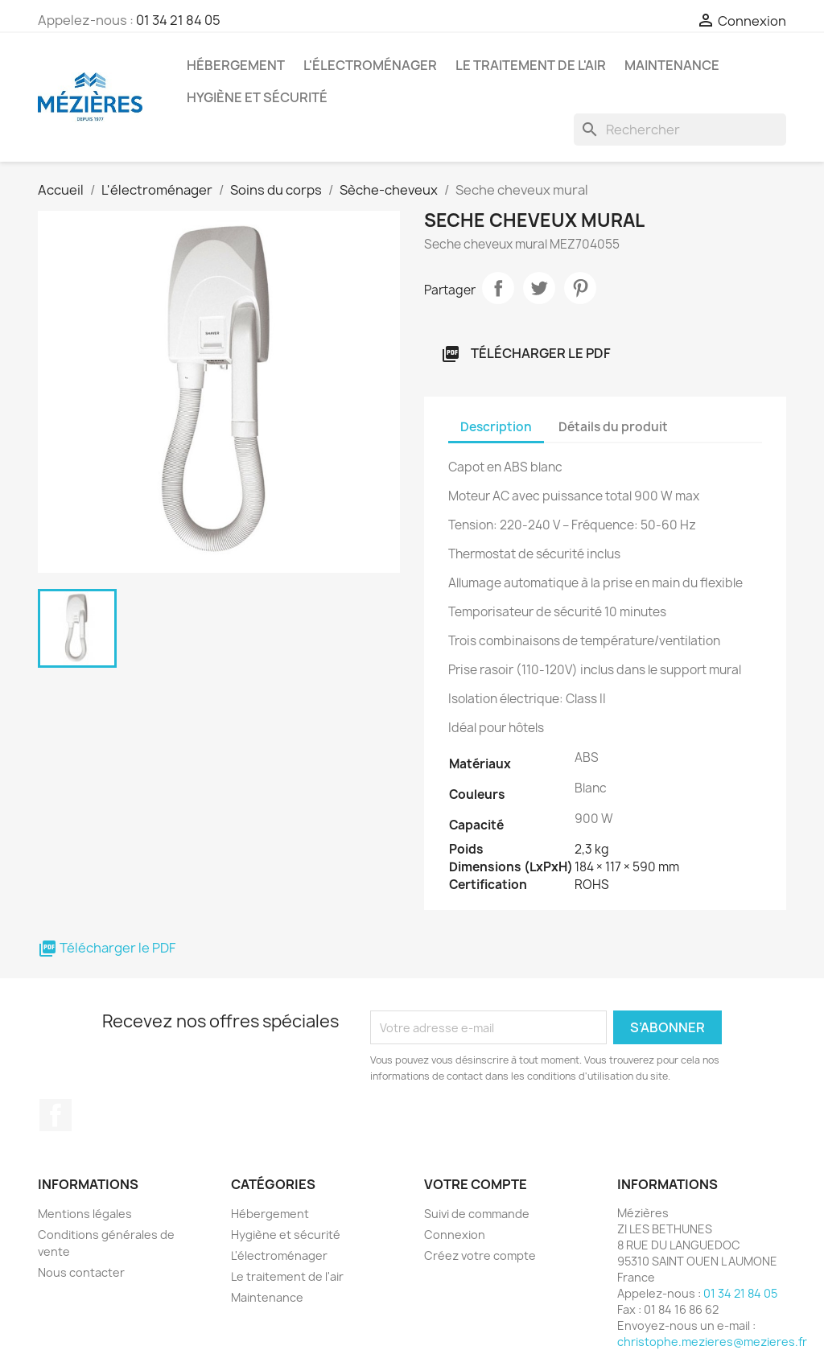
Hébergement (236, 65)
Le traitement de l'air (530, 65)
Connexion (454, 1234)
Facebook (55, 1115)
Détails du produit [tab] (613, 426)
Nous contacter (81, 1272)
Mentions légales (85, 1213)
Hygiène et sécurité (257, 97)
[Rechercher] (680, 129)
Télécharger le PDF (526, 354)
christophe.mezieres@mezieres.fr (712, 1341)
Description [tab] (496, 426)
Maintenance (671, 65)
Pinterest (580, 288)
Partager (498, 288)
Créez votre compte (480, 1255)
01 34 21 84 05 (178, 20)
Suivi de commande (476, 1213)
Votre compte (475, 1184)
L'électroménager (370, 65)
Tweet (539, 288)
